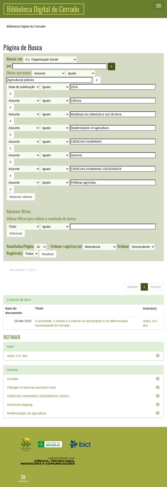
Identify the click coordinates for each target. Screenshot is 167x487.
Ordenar (123, 246)
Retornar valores (20, 197)
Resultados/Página (20, 246)
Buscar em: (15, 59)
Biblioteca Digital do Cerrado (26, 26)
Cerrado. (13, 379)
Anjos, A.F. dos (17, 356)
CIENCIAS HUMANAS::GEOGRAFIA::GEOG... (39, 396)
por (9, 65)
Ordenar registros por (66, 246)
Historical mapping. (20, 404)
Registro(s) (14, 253)
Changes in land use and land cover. (32, 387)
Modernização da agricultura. (27, 413)
